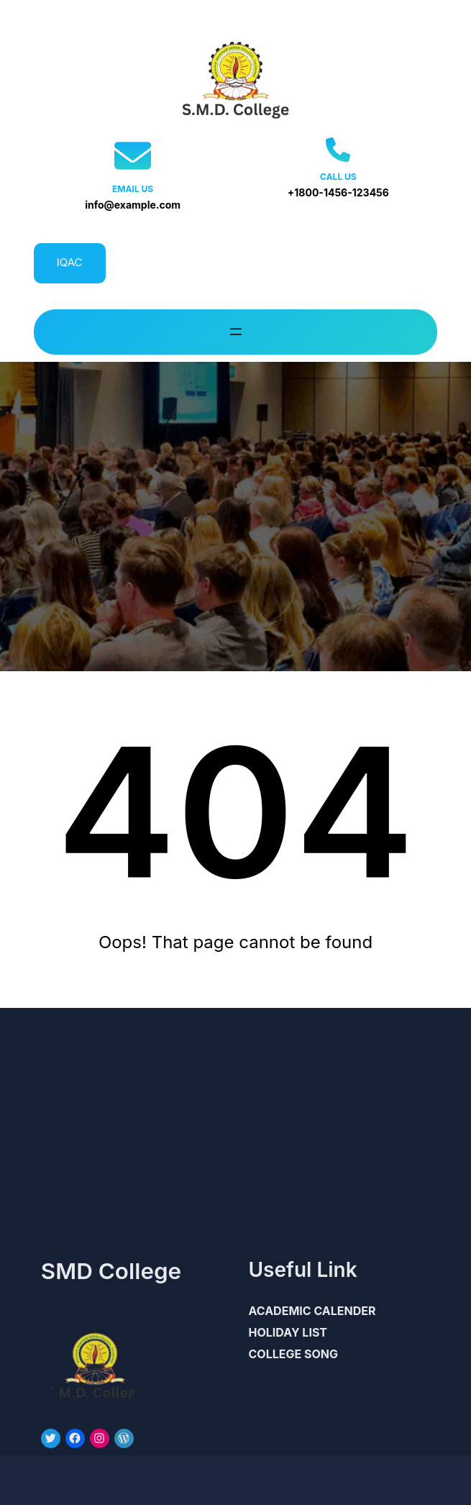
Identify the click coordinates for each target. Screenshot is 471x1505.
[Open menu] (236, 332)
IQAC (70, 263)
